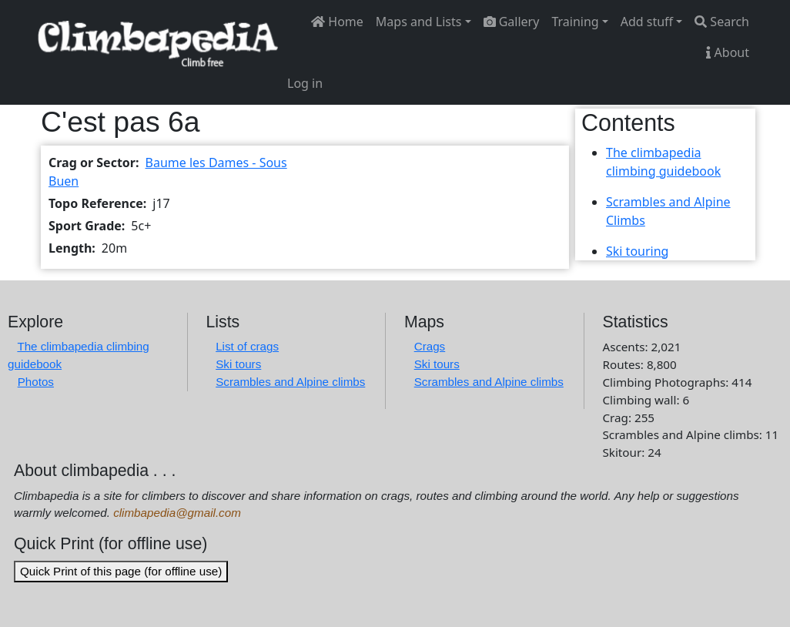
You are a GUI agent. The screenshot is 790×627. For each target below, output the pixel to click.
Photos (36, 381)
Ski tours (238, 363)
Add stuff (647, 21)
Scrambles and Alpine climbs (290, 381)
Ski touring (637, 251)
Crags (430, 346)
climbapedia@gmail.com (177, 512)
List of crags (247, 346)
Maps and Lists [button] (419, 21)
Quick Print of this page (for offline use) (121, 571)
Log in (305, 83)
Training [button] (574, 21)
